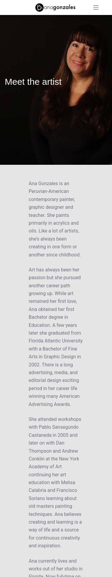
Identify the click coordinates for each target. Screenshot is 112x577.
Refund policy (39, 569)
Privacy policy (72, 569)
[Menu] (96, 7)
